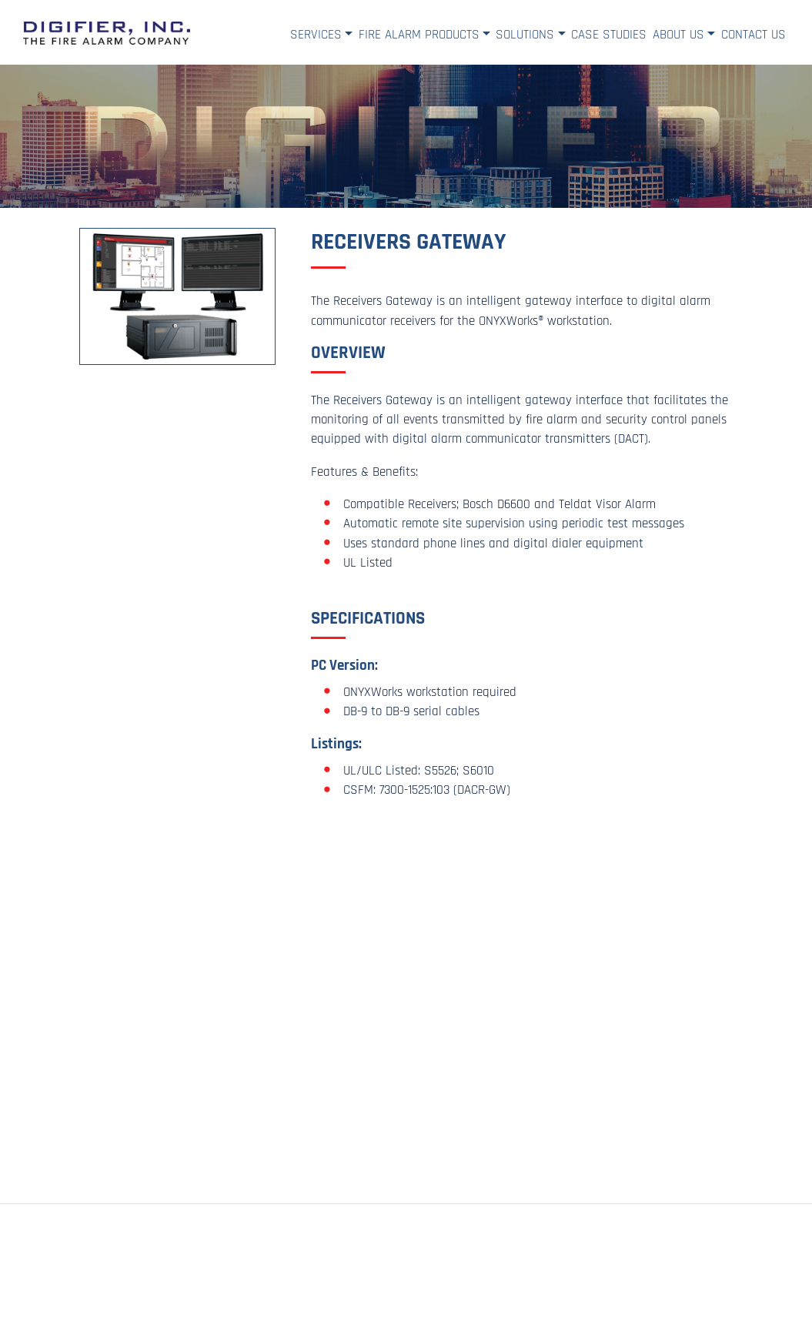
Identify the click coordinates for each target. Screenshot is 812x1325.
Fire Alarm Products (419, 34)
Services (316, 34)
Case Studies (609, 34)
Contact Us (753, 34)
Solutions (525, 34)
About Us (678, 34)
